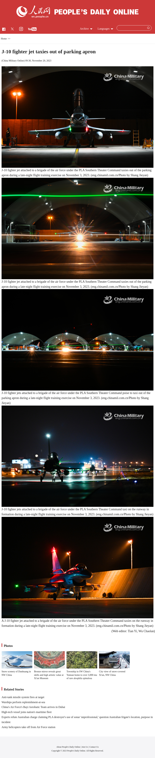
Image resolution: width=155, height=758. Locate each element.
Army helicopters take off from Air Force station (28, 727)
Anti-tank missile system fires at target (23, 697)
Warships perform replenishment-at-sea (23, 702)
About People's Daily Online (68, 747)
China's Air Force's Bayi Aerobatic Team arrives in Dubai (33, 707)
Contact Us (94, 747)
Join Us (85, 747)
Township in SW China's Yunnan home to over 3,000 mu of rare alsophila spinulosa (82, 675)
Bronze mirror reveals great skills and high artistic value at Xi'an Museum (49, 675)
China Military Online (13, 60)
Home (4, 38)
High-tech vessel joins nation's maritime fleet (26, 712)
